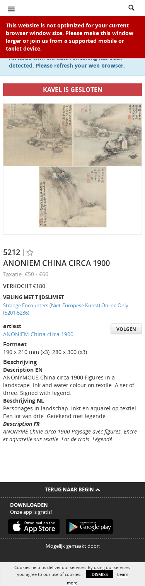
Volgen (126, 329)
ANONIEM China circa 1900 (38, 334)
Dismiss (100, 574)
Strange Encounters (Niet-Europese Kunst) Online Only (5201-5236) (65, 309)
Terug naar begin (72, 489)
